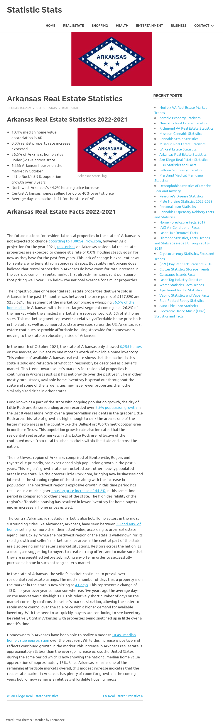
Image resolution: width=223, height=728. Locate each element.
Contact (204, 26)
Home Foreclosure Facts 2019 (182, 222)
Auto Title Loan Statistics (178, 305)
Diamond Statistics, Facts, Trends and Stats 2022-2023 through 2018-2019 (182, 242)
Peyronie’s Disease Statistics (181, 196)
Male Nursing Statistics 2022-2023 (186, 201)
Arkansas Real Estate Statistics (182, 154)
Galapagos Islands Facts (177, 274)
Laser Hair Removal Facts (178, 232)
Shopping (100, 26)
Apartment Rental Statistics (180, 290)
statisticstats (47, 108)
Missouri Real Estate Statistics (182, 144)
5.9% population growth (116, 407)
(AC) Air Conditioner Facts (179, 227)
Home (50, 26)
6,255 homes (131, 346)
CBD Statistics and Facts (177, 164)
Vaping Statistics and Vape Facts (184, 295)
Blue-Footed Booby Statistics (181, 300)
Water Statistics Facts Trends (181, 284)
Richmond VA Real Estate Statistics (186, 128)
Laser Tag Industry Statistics (180, 279)
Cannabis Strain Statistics (178, 138)
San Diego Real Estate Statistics (33, 695)
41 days (81, 584)
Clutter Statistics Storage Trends (184, 269)
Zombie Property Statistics (180, 117)
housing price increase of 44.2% (78, 490)
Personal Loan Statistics (177, 206)
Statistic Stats (34, 10)
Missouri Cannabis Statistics (180, 133)
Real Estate (73, 26)
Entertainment (149, 26)
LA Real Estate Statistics (121, 695)
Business (178, 26)
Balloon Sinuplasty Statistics (181, 170)
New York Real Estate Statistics (183, 123)
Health (122, 26)
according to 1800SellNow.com (75, 241)
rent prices (66, 246)
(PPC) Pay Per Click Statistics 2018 (185, 264)
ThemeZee (57, 719)
